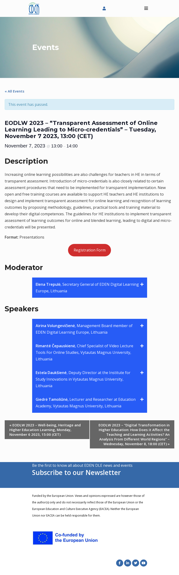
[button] (90, 287)
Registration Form (90, 250)
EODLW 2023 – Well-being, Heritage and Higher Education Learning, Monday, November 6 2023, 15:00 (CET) (45, 430)
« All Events (14, 91)
